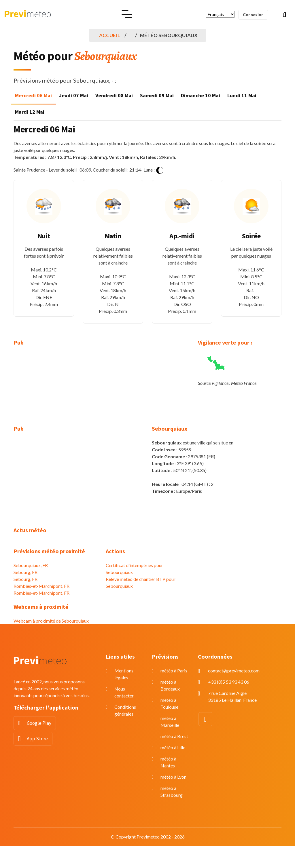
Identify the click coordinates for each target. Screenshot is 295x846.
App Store (37, 738)
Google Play (39, 723)
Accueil (109, 35)
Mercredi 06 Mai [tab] (33, 95)
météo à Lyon (173, 777)
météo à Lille (172, 747)
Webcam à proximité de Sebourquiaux (51, 620)
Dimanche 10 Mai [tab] (200, 95)
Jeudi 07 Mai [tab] (73, 95)
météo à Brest (174, 736)
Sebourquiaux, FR (31, 565)
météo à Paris (173, 670)
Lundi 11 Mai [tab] (241, 95)
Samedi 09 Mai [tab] (157, 95)
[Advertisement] (55, 389)
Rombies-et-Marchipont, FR (41, 586)
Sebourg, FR (25, 572)
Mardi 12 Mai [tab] (29, 112)
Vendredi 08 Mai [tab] (114, 95)
